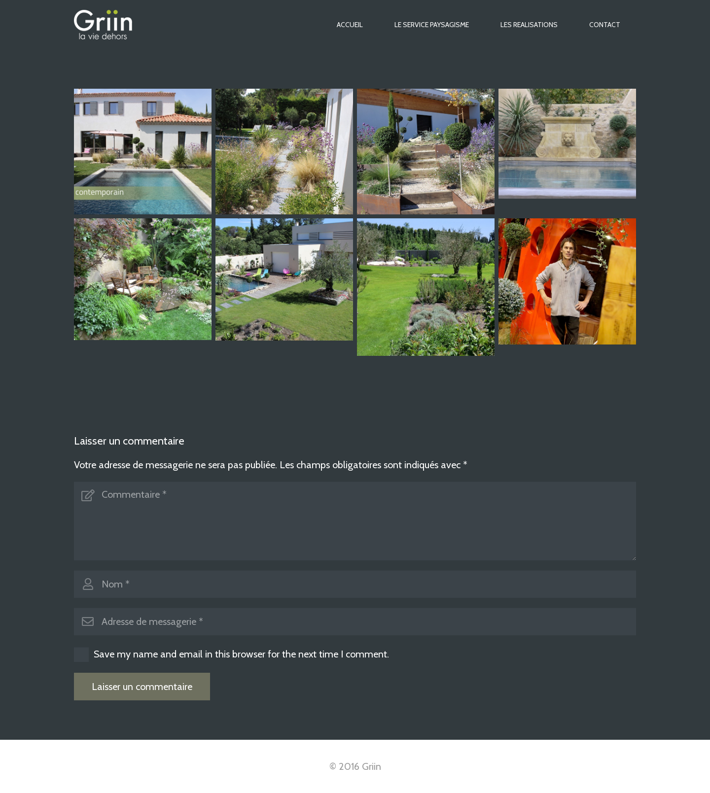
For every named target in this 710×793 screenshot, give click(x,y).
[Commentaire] (355, 521)
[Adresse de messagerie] (355, 621)
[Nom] (355, 584)
